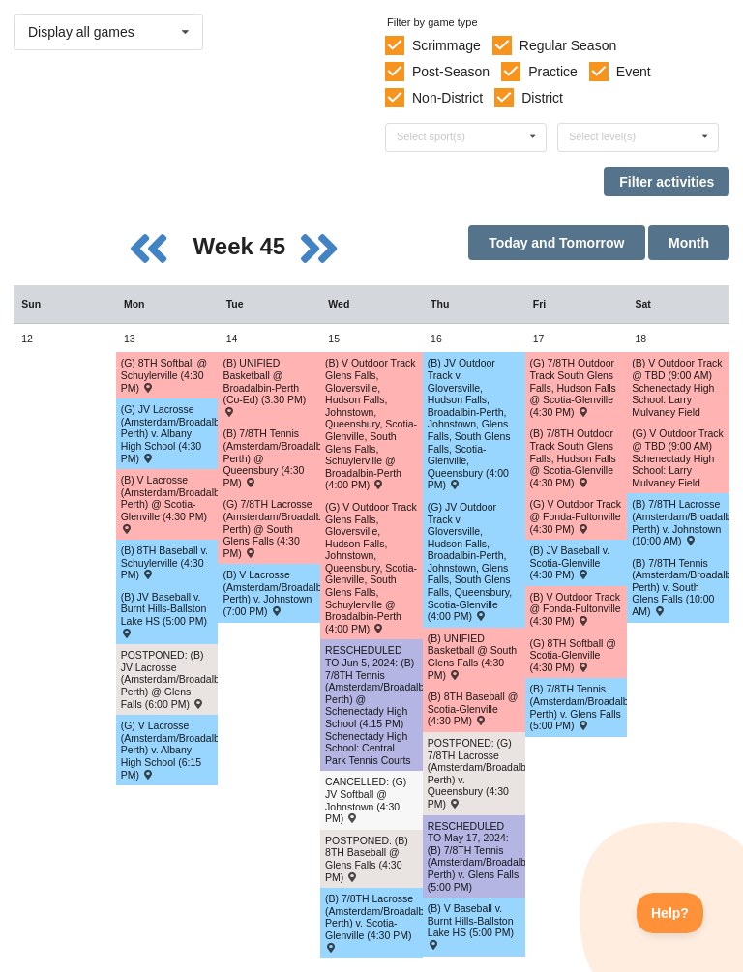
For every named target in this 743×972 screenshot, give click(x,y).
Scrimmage (446, 45)
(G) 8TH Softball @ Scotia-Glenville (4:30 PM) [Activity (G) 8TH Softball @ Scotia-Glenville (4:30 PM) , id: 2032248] (573, 655)
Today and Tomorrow (556, 242)
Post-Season (451, 71)
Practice (553, 71)
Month (689, 242)
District (542, 97)
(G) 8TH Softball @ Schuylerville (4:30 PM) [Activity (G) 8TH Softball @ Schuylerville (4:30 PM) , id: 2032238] (164, 375)
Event (633, 71)
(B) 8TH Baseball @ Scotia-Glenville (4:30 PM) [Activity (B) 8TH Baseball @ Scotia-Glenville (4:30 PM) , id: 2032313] (473, 708)
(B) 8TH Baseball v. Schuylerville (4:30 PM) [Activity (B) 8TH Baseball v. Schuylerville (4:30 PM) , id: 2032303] (164, 562)
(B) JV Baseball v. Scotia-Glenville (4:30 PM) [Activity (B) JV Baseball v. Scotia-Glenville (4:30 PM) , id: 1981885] (570, 562)
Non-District (447, 97)
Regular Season (568, 45)
